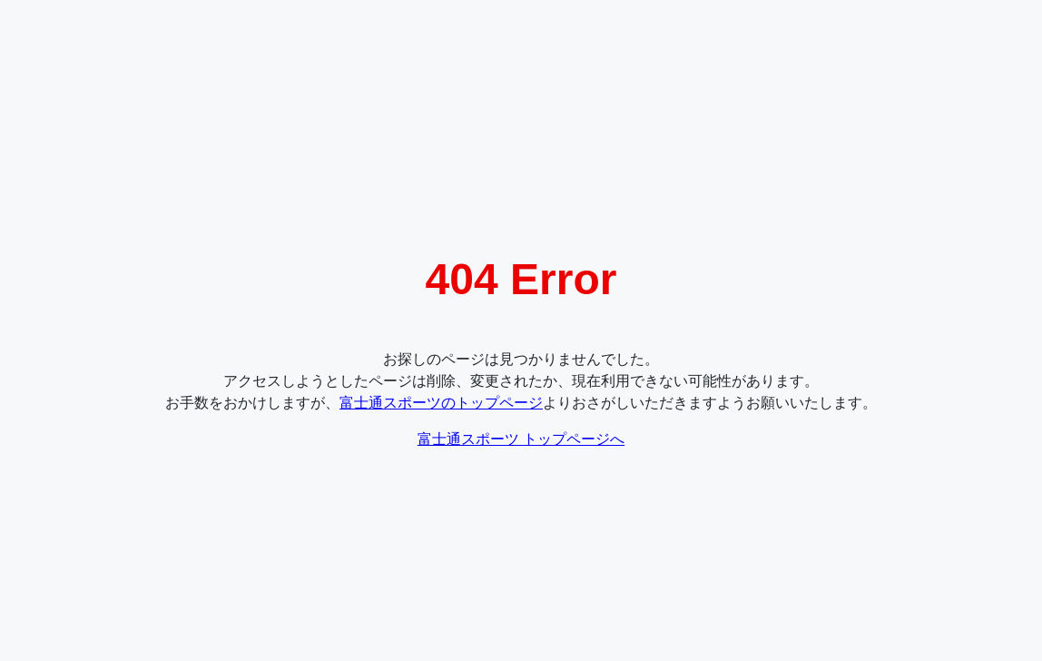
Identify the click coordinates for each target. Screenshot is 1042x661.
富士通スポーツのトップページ (441, 402)
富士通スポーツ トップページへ (521, 439)
